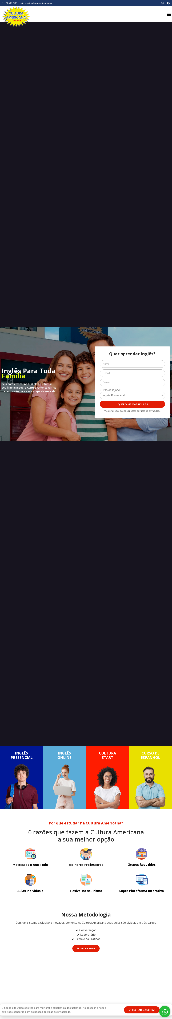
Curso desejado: (110, 390)
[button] (168, 14)
